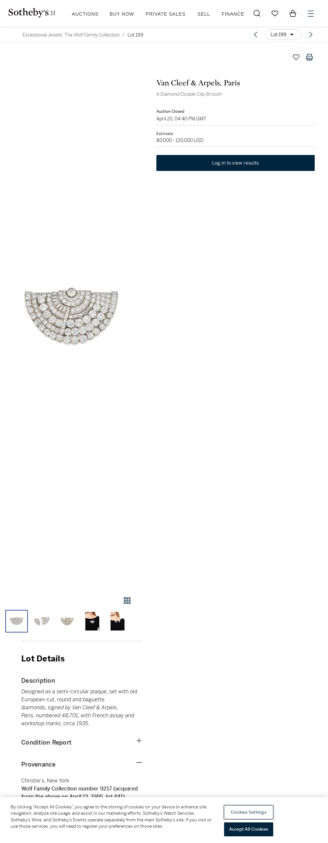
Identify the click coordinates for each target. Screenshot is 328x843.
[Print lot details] (309, 57)
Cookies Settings (249, 812)
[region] (164, 820)
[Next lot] (310, 34)
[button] (71, 317)
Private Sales (166, 14)
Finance (233, 14)
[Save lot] (296, 57)
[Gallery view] (127, 600)
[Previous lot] (255, 34)
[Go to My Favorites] (275, 13)
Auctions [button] (85, 14)
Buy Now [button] (122, 14)
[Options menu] (283, 34)
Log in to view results (235, 163)
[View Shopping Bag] (293, 13)
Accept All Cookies (248, 829)
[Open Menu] (310, 13)
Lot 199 (135, 35)
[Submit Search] (257, 13)
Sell (204, 14)
